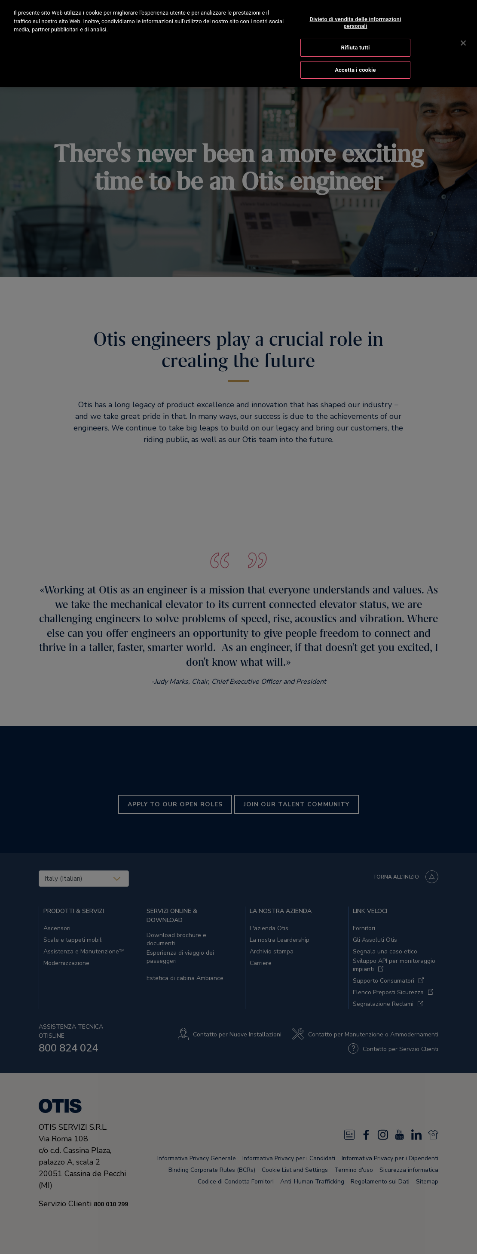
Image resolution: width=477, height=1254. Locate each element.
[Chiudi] (463, 41)
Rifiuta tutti (355, 46)
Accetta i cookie (355, 69)
